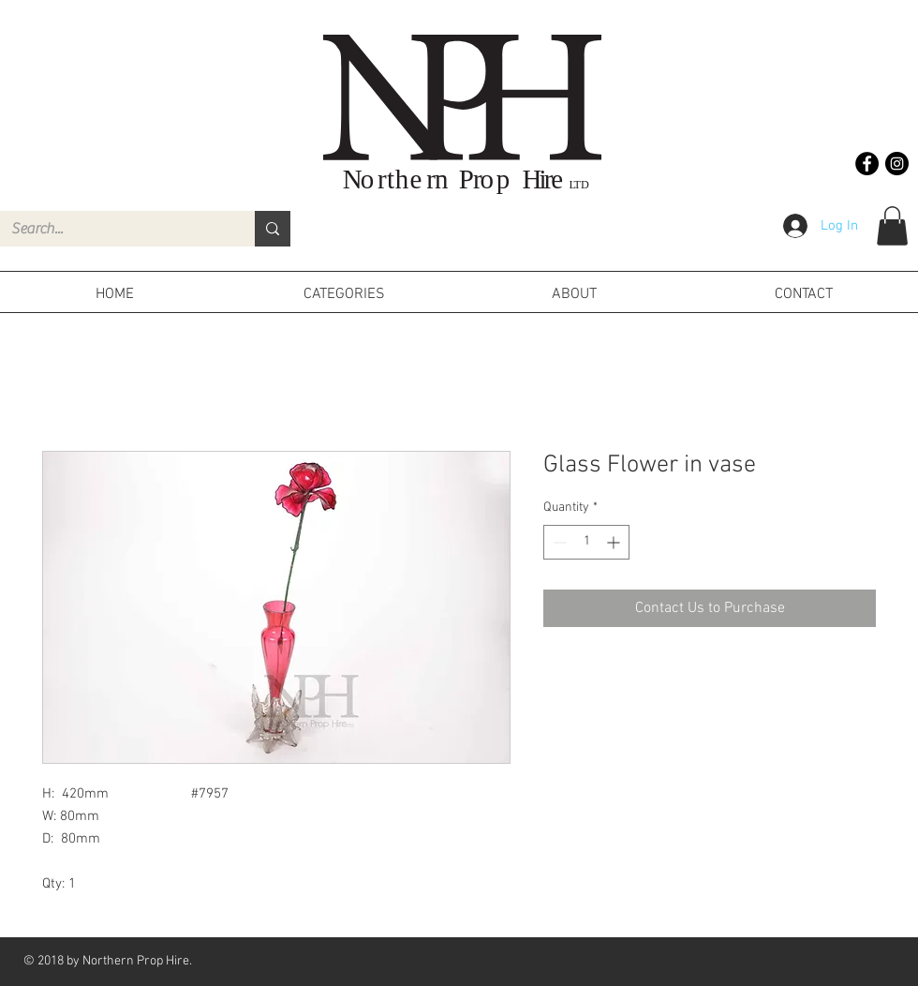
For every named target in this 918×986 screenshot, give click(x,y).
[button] (892, 226)
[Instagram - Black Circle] (897, 163)
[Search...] (113, 228)
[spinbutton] (586, 542)
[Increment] (615, 542)
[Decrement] (558, 542)
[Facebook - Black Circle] (867, 163)
